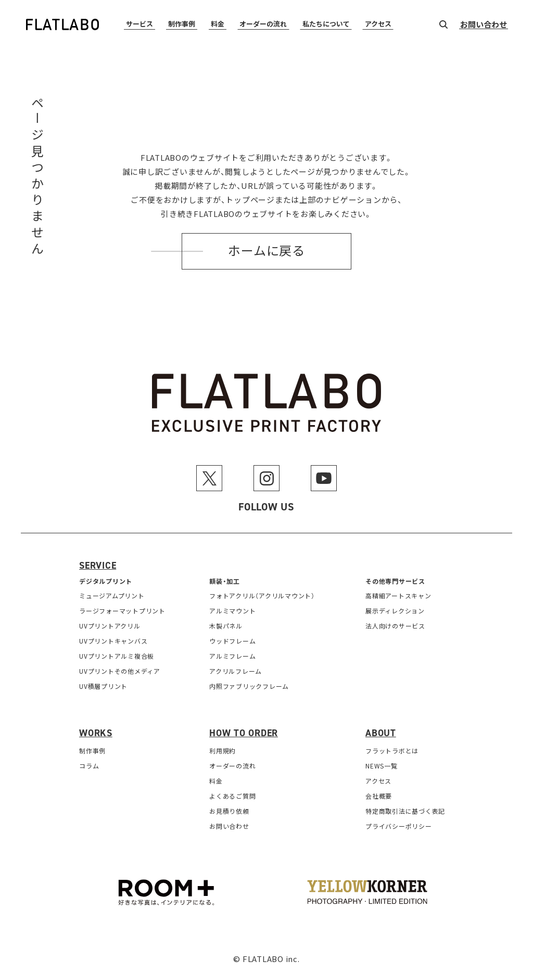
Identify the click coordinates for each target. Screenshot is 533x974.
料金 (217, 24)
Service (97, 565)
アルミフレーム (232, 655)
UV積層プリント (103, 686)
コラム (89, 765)
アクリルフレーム (235, 671)
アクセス (378, 24)
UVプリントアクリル (110, 625)
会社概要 (378, 795)
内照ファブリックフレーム (249, 686)
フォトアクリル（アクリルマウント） (262, 595)
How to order (243, 733)
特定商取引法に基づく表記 (405, 810)
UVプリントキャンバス (113, 640)
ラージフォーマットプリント (122, 610)
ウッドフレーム (232, 640)
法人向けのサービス (395, 625)
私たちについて (326, 24)
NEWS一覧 (381, 765)
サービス (139, 24)
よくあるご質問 (232, 795)
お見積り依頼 (229, 810)
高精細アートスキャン (398, 595)
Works (95, 733)
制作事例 (181, 24)
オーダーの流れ (263, 24)
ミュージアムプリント (112, 595)
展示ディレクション (395, 610)
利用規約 (222, 750)
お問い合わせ (483, 25)
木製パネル (226, 625)
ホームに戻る (266, 251)
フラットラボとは (391, 750)
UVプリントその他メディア (119, 671)
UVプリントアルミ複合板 (116, 655)
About (380, 733)
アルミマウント (232, 610)
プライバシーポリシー (398, 826)
